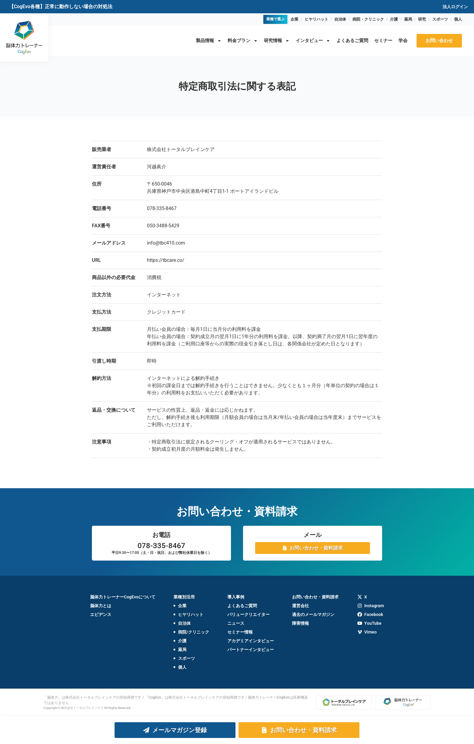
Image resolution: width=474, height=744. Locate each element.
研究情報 (277, 40)
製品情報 (209, 40)
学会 (402, 40)
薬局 (408, 19)
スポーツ (440, 19)
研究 (422, 19)
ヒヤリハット (316, 19)
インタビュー (313, 40)
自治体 (340, 19)
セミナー (383, 40)
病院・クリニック (368, 19)
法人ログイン (455, 6)
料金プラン (243, 40)
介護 (394, 19)
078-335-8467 (161, 546)
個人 (458, 19)
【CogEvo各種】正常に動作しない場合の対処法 (60, 6)
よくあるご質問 (352, 40)
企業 (294, 19)
